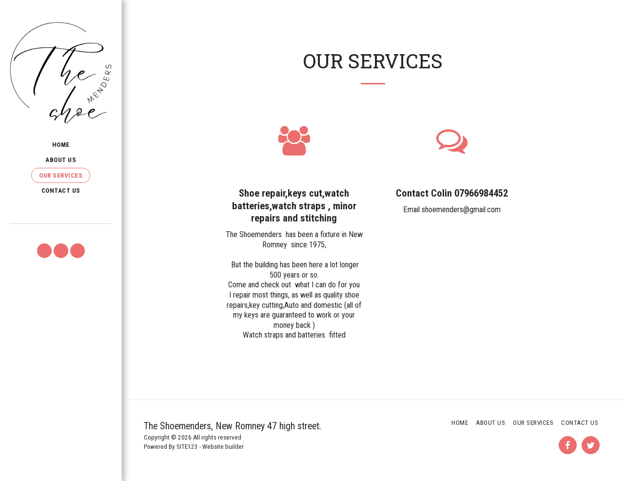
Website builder (223, 446)
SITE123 (187, 446)
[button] (44, 250)
